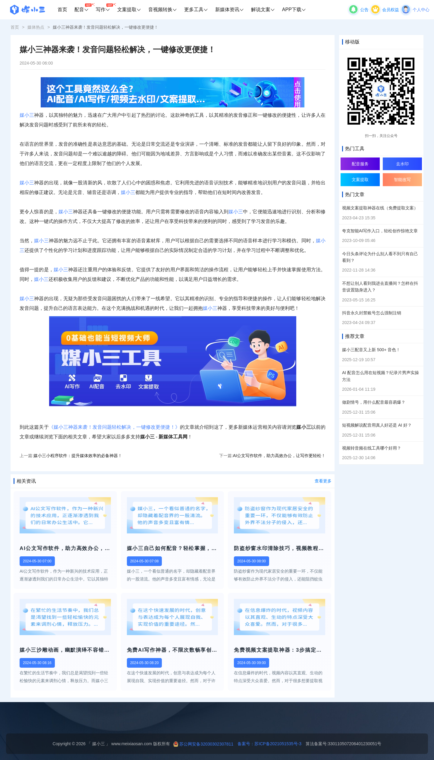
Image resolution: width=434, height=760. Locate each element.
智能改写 (402, 179)
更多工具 (196, 9)
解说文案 (263, 9)
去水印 (402, 163)
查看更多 (323, 481)
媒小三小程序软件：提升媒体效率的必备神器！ (77, 455)
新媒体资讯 (229, 9)
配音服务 (360, 163)
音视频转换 (162, 9)
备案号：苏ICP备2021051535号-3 (267, 743)
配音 (83, 7)
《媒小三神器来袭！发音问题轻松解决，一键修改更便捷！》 (114, 427)
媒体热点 (35, 27)
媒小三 (27, 115)
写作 (105, 7)
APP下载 (294, 9)
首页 (62, 9)
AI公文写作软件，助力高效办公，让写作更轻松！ (279, 455)
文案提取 (129, 9)
